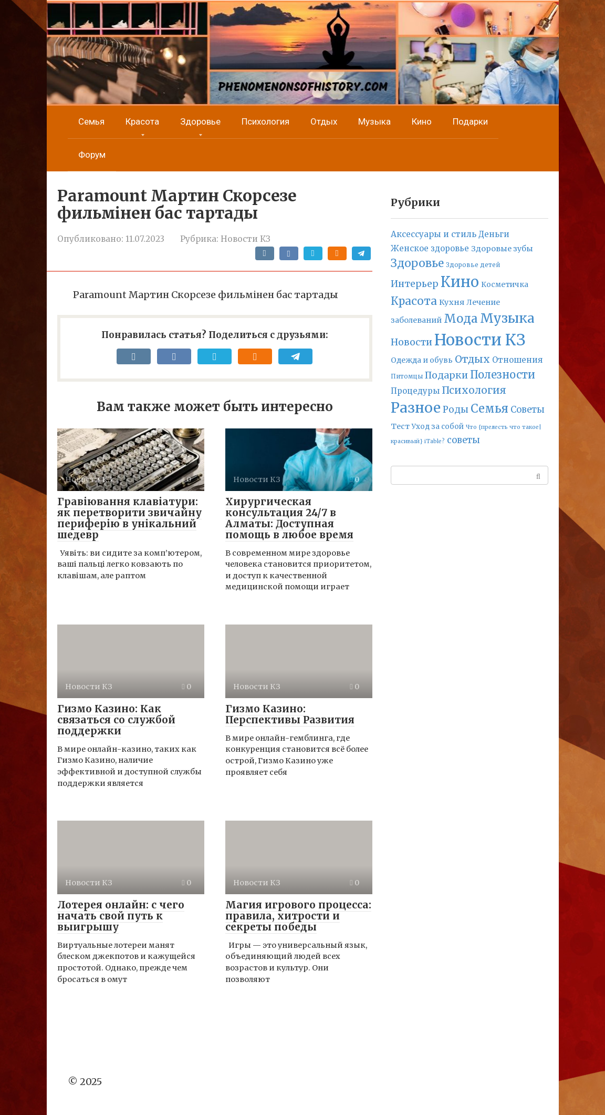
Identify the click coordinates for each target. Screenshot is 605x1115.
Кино (422, 121)
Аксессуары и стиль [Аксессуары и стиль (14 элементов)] (433, 234)
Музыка (374, 121)
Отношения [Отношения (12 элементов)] (517, 360)
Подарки (470, 121)
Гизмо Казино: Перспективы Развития (289, 714)
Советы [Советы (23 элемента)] (527, 409)
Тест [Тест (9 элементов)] (400, 426)
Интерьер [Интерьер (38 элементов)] (415, 284)
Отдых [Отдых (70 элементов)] (472, 359)
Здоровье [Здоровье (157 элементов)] (417, 263)
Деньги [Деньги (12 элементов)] (493, 234)
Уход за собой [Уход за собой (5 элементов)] (438, 426)
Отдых (323, 121)
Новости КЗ (245, 239)
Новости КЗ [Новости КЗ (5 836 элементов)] (479, 340)
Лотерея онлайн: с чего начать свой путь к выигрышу (120, 915)
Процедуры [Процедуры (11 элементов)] (415, 391)
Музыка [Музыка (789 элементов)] (507, 318)
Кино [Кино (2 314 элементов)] (460, 282)
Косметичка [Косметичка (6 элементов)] (504, 284)
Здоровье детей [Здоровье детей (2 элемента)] (473, 265)
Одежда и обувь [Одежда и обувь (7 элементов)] (422, 360)
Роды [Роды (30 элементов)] (455, 409)
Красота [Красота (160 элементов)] (414, 301)
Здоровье (200, 121)
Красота (142, 121)
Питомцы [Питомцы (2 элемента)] (407, 376)
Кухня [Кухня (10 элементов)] (451, 302)
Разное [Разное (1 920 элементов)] (416, 407)
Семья (91, 121)
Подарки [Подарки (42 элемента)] (446, 375)
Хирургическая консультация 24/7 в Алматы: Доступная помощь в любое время (289, 518)
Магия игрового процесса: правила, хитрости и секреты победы (298, 915)
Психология (265, 121)
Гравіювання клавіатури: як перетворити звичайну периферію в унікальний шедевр (129, 518)
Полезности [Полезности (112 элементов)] (502, 374)
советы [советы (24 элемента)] (463, 440)
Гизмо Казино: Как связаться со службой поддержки (116, 719)
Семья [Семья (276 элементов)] (489, 408)
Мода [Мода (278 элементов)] (461, 318)
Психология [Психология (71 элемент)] (474, 390)
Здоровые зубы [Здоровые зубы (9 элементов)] (502, 248)
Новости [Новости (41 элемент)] (411, 342)
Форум (92, 154)
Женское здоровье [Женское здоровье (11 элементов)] (430, 248)
